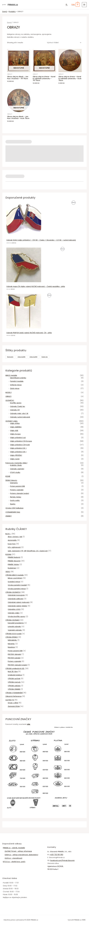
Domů (9, 22)
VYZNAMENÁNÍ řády (12, 512)
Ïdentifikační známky (18, 378)
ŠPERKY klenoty (11, 480)
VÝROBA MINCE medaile (14, 575)
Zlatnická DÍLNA (14, 706)
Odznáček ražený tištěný (17, 606)
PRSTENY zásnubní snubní (17, 665)
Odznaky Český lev (17, 406)
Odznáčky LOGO (14, 609)
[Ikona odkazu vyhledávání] (66, 5)
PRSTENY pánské (14, 658)
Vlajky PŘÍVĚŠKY (16, 455)
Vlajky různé (14, 459)
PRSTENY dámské (14, 654)
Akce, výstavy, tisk (15, 537)
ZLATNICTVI (9, 700)
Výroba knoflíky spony (16, 616)
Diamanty (14, 483)
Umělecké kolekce (15, 675)
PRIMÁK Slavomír (14, 561)
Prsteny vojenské (16, 490)
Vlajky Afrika (15, 423)
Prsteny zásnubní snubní (19, 493)
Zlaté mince (14, 388)
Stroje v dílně (13, 703)
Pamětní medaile (16, 381)
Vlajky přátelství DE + (18, 448)
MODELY (8, 392)
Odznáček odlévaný (15, 599)
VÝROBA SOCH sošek (13, 634)
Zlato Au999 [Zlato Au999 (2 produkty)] (33, 357)
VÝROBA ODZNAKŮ (12, 620)
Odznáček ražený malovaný (19, 602)
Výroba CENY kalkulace (14, 508)
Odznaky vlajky (13, 613)
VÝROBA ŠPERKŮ (11, 637)
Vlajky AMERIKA (15, 427)
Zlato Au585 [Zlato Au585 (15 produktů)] (21, 357)
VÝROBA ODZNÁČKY (13, 592)
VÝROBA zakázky (14, 686)
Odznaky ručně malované (20, 417)
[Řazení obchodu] (64, 42)
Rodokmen (12, 568)
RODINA (8, 554)
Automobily (12, 540)
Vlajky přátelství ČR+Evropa (21, 441)
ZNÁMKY (8, 516)
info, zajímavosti (14, 547)
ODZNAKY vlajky (11, 421)
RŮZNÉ (7, 476)
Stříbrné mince (16, 385)
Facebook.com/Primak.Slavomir (62, 860)
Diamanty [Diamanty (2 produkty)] (10, 357)
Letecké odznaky (14, 626)
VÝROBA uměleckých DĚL (14, 668)
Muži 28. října (13, 671)
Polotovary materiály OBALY (16, 463)
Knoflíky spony (15, 403)
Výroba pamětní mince (17, 589)
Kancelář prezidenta (16, 623)
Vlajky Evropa (15, 434)
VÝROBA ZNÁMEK (14, 689)
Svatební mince (14, 582)
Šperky (12, 504)
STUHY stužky (15, 472)
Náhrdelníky (12, 640)
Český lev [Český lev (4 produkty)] (44, 357)
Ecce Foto (12, 544)
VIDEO (7, 572)
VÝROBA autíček (14, 679)
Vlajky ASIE (14, 430)
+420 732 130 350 (56, 855)
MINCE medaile (11, 375)
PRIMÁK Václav (13, 564)
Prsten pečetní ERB (17, 486)
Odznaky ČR (15, 410)
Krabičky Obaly (16, 465)
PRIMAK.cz (13, 4)
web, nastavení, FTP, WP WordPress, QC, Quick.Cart (28, 551)
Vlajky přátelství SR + (18, 452)
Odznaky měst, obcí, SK (19, 413)
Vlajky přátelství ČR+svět (20, 445)
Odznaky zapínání (17, 469)
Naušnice (11, 647)
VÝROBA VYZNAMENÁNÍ (14, 693)
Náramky (11, 644)
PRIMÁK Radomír (14, 557)
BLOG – (8, 534)
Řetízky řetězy (15, 497)
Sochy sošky (15, 500)
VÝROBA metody (14, 682)
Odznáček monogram (16, 595)
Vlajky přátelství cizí (18, 438)
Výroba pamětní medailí (17, 585)
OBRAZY (8, 396)
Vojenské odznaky (15, 630)
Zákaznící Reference (13, 696)
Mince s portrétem (15, 578)
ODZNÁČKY (9, 400)
